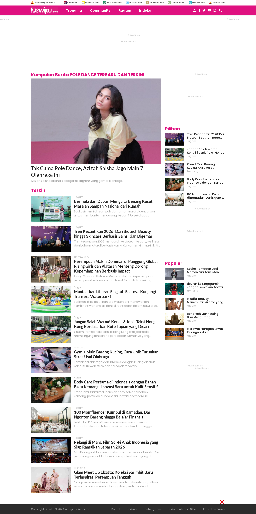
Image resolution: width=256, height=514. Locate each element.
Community (100, 10)
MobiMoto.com (157, 3)
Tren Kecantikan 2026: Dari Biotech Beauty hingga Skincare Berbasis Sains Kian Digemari (113, 233)
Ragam (125, 10)
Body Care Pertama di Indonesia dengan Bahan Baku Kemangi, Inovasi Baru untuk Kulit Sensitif (116, 384)
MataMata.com (92, 3)
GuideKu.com (177, 3)
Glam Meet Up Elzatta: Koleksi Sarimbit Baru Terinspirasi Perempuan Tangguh (113, 474)
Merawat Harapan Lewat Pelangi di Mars (205, 330)
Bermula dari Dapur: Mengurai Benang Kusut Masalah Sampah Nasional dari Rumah (113, 203)
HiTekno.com (135, 3)
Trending (74, 10)
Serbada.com (218, 3)
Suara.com (72, 3)
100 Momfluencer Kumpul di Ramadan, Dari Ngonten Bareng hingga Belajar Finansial (112, 414)
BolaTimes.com (114, 3)
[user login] (194, 11)
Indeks (145, 10)
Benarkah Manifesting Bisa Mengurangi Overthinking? (203, 315)
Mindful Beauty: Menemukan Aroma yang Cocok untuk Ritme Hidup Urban (205, 300)
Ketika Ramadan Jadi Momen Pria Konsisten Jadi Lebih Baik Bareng (203, 270)
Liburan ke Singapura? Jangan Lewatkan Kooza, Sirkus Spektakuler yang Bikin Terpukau (205, 285)
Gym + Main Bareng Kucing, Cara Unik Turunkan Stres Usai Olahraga (201, 166)
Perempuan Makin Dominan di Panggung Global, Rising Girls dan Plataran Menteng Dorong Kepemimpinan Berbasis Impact (116, 266)
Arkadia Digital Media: (44, 3)
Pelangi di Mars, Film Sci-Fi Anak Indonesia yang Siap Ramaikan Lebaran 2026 (116, 444)
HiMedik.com (198, 3)
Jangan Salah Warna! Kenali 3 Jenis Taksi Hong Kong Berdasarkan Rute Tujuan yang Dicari (114, 324)
